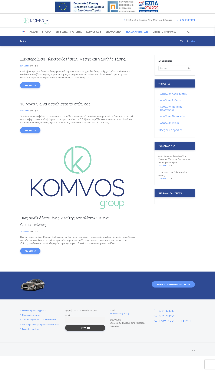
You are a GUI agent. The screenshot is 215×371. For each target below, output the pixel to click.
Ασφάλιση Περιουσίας (173, 117)
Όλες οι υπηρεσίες (170, 130)
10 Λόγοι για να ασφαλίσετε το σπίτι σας (67, 111)
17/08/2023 (163, 178)
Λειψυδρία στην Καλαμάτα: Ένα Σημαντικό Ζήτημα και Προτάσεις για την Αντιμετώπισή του (174, 159)
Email (67, 324)
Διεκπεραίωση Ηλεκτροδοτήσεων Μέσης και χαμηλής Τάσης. (72, 62)
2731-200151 (170, 325)
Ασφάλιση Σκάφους (172, 100)
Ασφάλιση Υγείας (170, 123)
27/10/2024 (25, 72)
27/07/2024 (25, 118)
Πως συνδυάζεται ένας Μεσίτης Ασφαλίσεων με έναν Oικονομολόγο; (76, 229)
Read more (31, 92)
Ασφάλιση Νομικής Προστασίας (171, 108)
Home (181, 41)
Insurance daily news (171, 193)
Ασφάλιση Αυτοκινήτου (174, 94)
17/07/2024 (163, 165)
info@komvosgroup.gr (120, 322)
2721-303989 (170, 319)
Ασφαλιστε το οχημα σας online (170, 294)
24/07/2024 (25, 240)
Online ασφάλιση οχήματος (35, 319)
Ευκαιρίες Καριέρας (31, 344)
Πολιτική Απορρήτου (32, 324)
